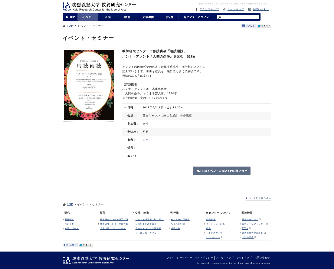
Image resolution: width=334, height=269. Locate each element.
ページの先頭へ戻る (259, 198)
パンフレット (213, 237)
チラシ (147, 139)
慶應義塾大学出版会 (252, 233)
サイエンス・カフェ (146, 233)
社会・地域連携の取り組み (149, 219)
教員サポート (72, 228)
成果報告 (175, 228)
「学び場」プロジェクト (113, 228)
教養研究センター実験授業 (114, 224)
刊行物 (174, 212)
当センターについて (218, 212)
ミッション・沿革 (215, 224)
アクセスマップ (209, 9)
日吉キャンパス (250, 219)
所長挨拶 (211, 219)
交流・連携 (142, 212)
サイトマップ (235, 9)
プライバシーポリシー (179, 257)
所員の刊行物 (178, 224)
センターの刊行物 (180, 219)
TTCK (245, 228)
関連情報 (247, 212)
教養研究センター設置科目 (114, 219)
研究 (67, 212)
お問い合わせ (261, 9)
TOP (70, 25)
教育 (102, 212)
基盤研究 (69, 219)
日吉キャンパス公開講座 (148, 228)
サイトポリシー (204, 257)
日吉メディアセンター (253, 224)
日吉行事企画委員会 (146, 224)
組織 (208, 228)
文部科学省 (248, 237)
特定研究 (69, 224)
